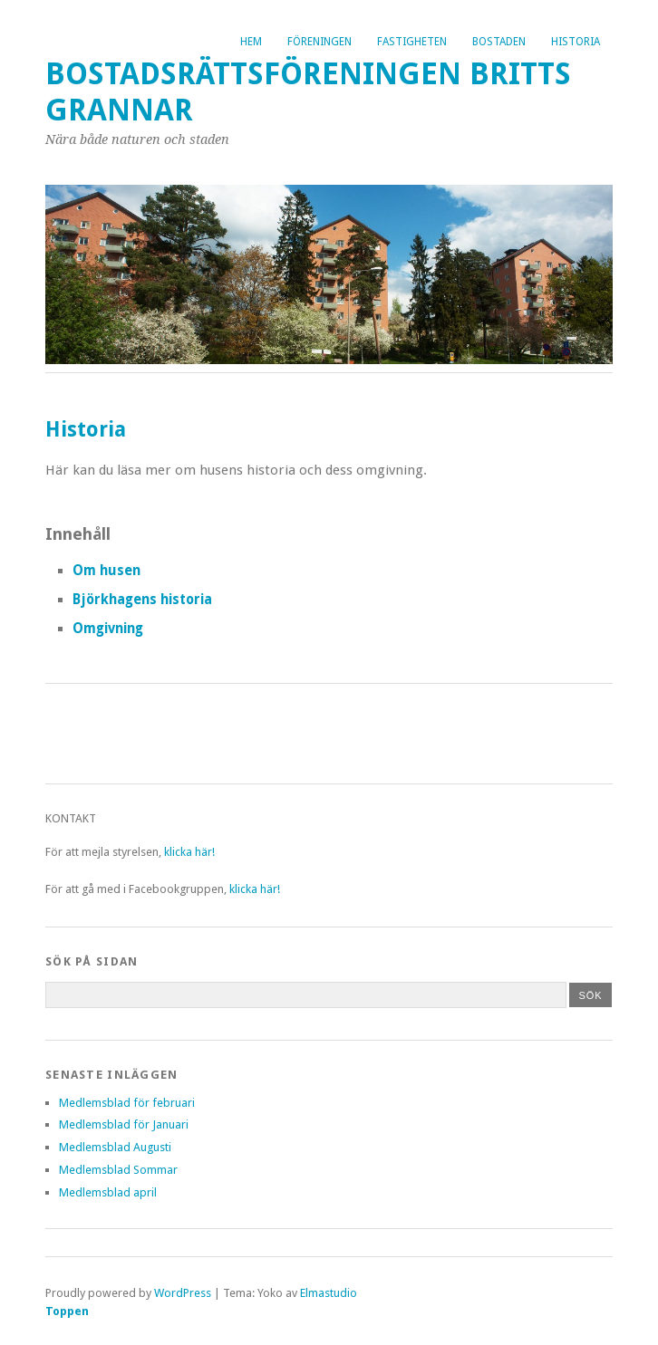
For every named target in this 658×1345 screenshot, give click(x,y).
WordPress (182, 1293)
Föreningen (319, 41)
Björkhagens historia (142, 599)
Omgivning (108, 628)
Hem (251, 41)
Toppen (67, 1311)
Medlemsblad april (108, 1192)
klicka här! (189, 852)
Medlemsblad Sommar (118, 1170)
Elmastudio (328, 1293)
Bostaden (499, 41)
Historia (575, 41)
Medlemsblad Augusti (115, 1147)
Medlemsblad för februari (127, 1103)
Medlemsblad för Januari (124, 1124)
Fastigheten (412, 41)
